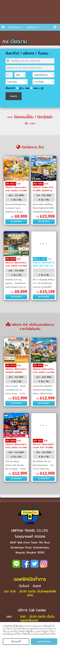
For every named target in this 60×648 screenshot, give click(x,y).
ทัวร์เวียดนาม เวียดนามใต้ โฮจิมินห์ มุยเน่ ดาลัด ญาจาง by (43, 264)
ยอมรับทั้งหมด (44, 641)
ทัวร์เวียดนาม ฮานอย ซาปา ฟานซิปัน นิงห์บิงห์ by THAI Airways (43, 189)
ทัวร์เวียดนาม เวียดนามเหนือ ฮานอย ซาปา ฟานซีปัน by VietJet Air (43, 445)
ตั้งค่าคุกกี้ (16, 641)
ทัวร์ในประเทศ (32, 27)
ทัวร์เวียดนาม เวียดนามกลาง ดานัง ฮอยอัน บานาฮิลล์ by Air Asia (43, 370)
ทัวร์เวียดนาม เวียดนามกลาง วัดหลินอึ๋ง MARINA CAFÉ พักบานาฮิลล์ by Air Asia (16, 372)
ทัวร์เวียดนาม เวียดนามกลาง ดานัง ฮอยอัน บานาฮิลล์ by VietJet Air (16, 189)
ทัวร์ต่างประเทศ (14, 27)
